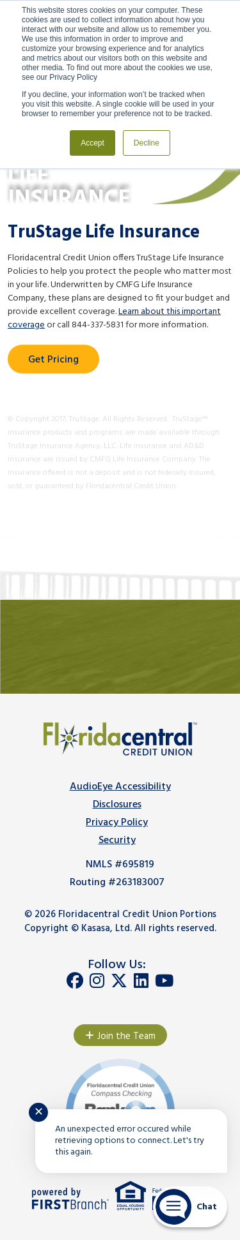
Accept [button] (92, 142)
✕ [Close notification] (39, 1112)
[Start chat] (190, 1206)
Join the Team (126, 1036)
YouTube (164, 981)
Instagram (97, 981)
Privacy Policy (117, 822)
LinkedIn (141, 981)
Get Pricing (53, 360)
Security (117, 840)
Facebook (75, 981)
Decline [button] (146, 142)
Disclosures (117, 804)
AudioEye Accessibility (120, 787)
